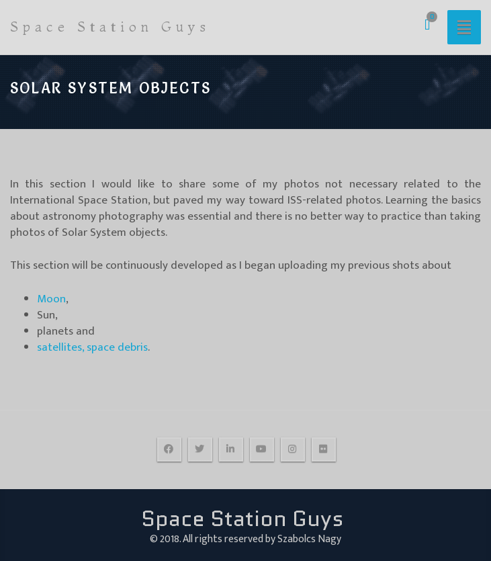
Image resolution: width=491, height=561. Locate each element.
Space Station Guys (110, 26)
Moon (51, 299)
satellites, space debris (92, 347)
